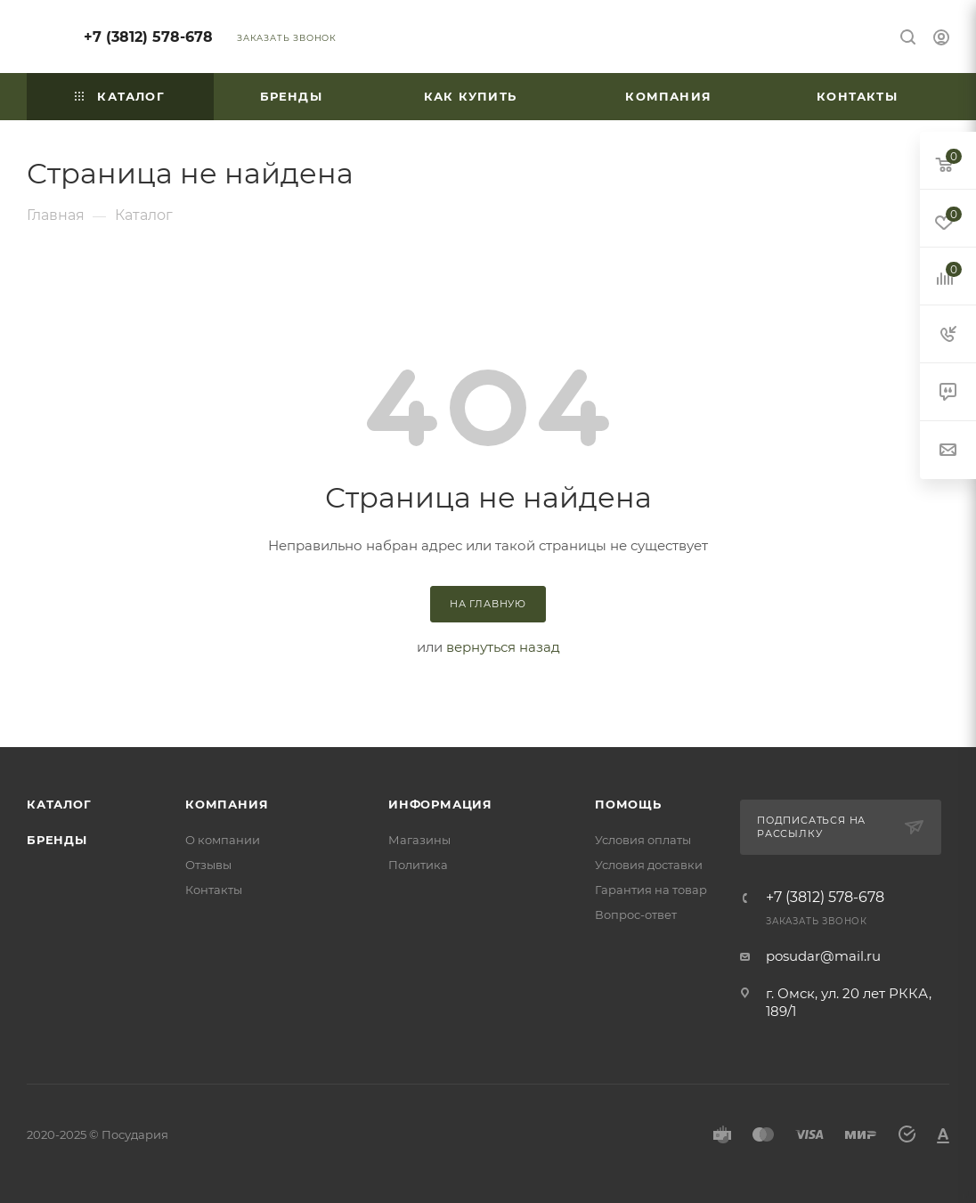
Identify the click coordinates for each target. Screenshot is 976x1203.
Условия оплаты (643, 840)
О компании (222, 840)
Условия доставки (649, 865)
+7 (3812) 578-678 (148, 36)
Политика (418, 865)
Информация (440, 804)
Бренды (57, 840)
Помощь (628, 804)
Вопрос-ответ (636, 914)
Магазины (419, 840)
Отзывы (208, 865)
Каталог (59, 804)
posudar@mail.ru (823, 955)
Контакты (213, 889)
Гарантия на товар (651, 889)
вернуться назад (503, 646)
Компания (226, 804)
